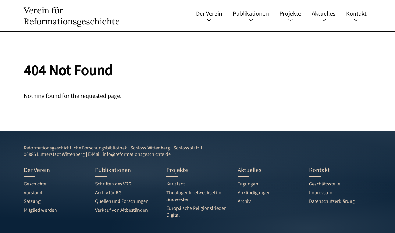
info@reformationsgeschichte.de (137, 154)
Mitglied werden (40, 210)
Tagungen (248, 184)
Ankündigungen (254, 192)
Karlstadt (175, 184)
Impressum (320, 192)
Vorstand (33, 192)
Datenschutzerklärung (332, 201)
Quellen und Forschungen (121, 201)
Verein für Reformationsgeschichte (72, 16)
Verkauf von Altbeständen (121, 210)
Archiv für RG (108, 192)
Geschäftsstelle (324, 184)
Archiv (244, 201)
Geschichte (35, 184)
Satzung (32, 201)
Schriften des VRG (113, 184)
